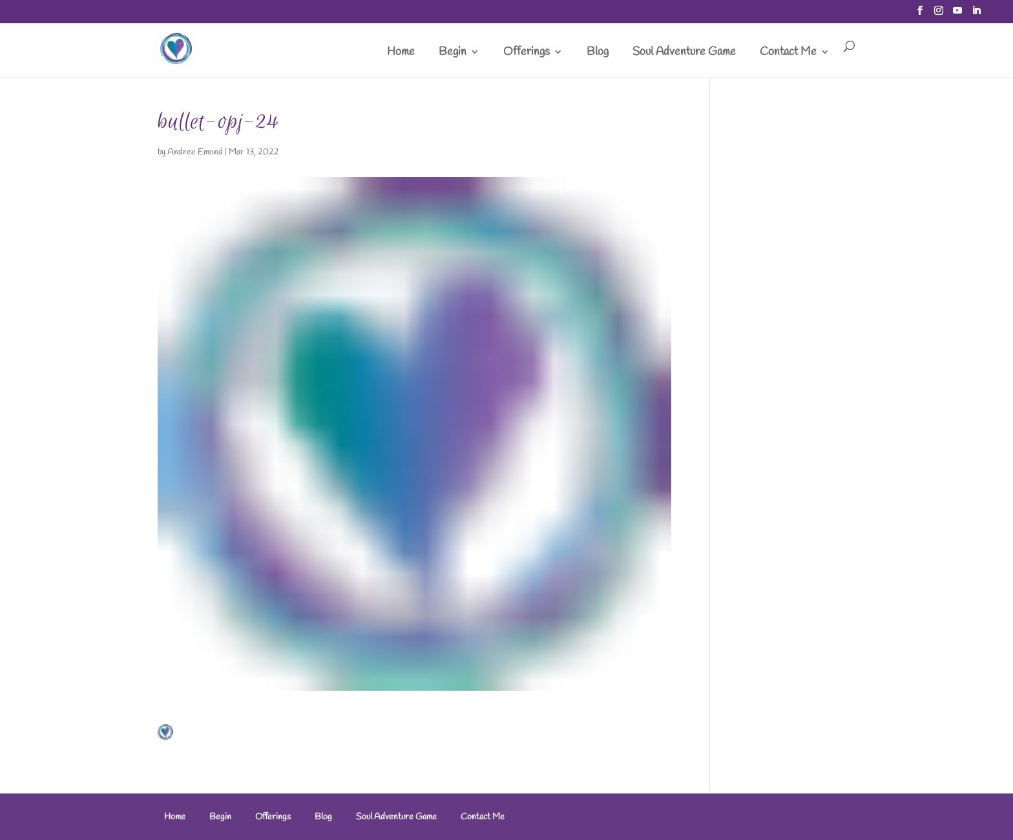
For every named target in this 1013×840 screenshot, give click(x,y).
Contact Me (788, 53)
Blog (598, 53)
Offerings (526, 53)
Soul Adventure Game (684, 53)
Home (401, 53)
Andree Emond (195, 152)
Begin (452, 53)
